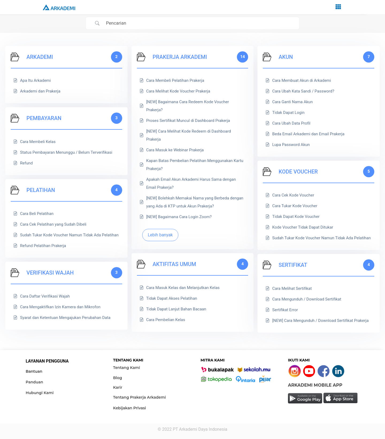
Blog (117, 377)
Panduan (34, 382)
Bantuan (34, 371)
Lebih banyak (160, 234)
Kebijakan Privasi (129, 408)
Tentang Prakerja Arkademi (139, 397)
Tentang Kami (126, 367)
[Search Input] (199, 23)
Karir (117, 387)
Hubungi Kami (40, 392)
